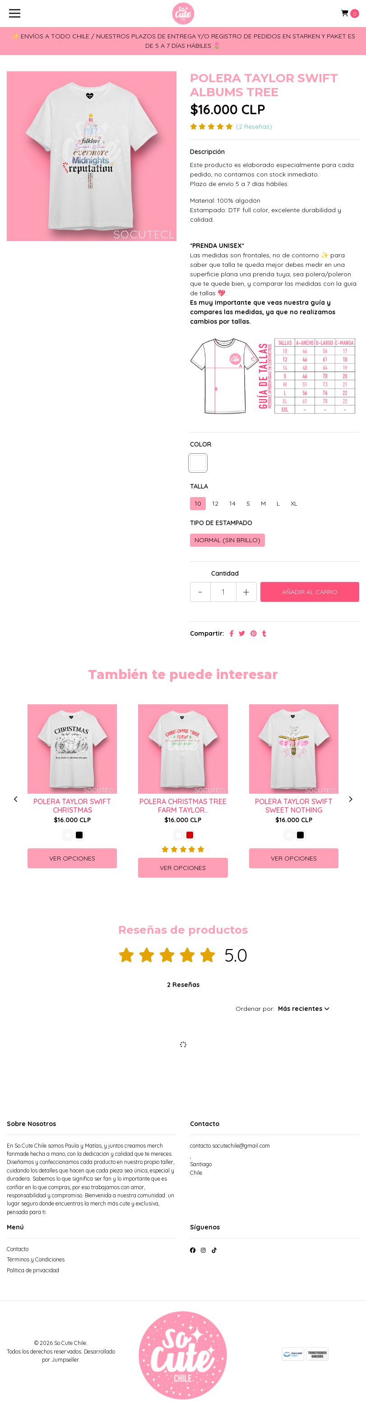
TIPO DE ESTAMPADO (221, 523)
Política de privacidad (33, 1270)
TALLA (199, 486)
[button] (282, 1009)
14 (232, 503)
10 (198, 503)
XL (294, 503)
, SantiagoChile (201, 1164)
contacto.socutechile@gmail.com (230, 1145)
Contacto (17, 1249)
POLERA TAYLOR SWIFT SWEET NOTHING (294, 805)
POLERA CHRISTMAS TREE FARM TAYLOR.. (183, 805)
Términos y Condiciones (36, 1259)
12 (215, 503)
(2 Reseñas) (254, 126)
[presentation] (16, 799)
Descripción (207, 152)
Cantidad (225, 573)
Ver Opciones (72, 858)
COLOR (200, 444)
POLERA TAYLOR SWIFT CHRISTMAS (72, 805)
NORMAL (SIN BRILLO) (227, 540)
